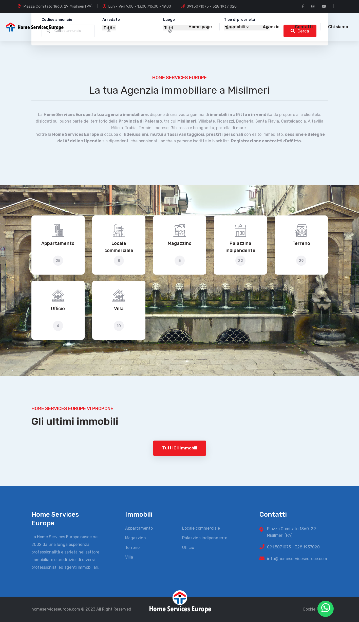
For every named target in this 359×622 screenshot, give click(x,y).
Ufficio (58, 308)
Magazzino (180, 243)
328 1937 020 (225, 6)
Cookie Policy (315, 609)
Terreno (301, 243)
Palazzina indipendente (240, 247)
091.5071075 (198, 6)
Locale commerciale (118, 247)
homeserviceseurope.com (55, 609)
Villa (119, 308)
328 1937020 (307, 547)
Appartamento (57, 243)
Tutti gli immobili (179, 447)
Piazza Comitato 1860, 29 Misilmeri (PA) (57, 6)
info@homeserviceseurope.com (297, 558)
